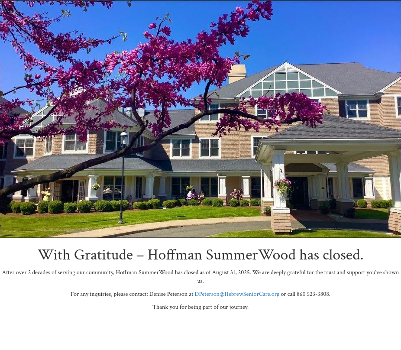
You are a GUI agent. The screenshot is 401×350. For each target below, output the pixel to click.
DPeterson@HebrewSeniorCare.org (237, 294)
